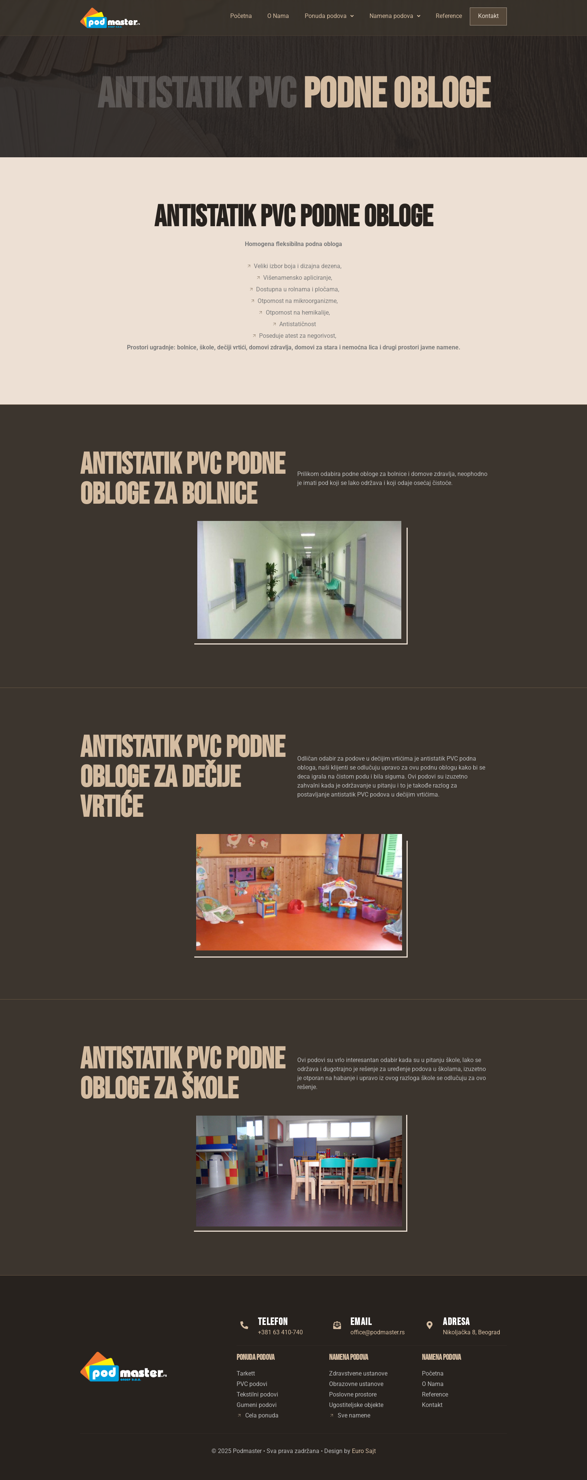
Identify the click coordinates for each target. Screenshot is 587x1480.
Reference (450, 15)
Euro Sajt (364, 1451)
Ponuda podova (329, 15)
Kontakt (489, 16)
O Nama (278, 15)
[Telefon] (244, 1325)
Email (361, 1322)
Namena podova (395, 15)
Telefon (273, 1322)
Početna (241, 15)
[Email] (337, 1325)
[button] (329, 16)
